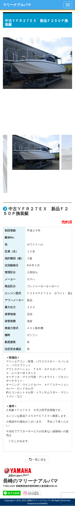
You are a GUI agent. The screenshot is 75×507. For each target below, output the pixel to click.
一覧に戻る (37, 459)
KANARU (43, 503)
